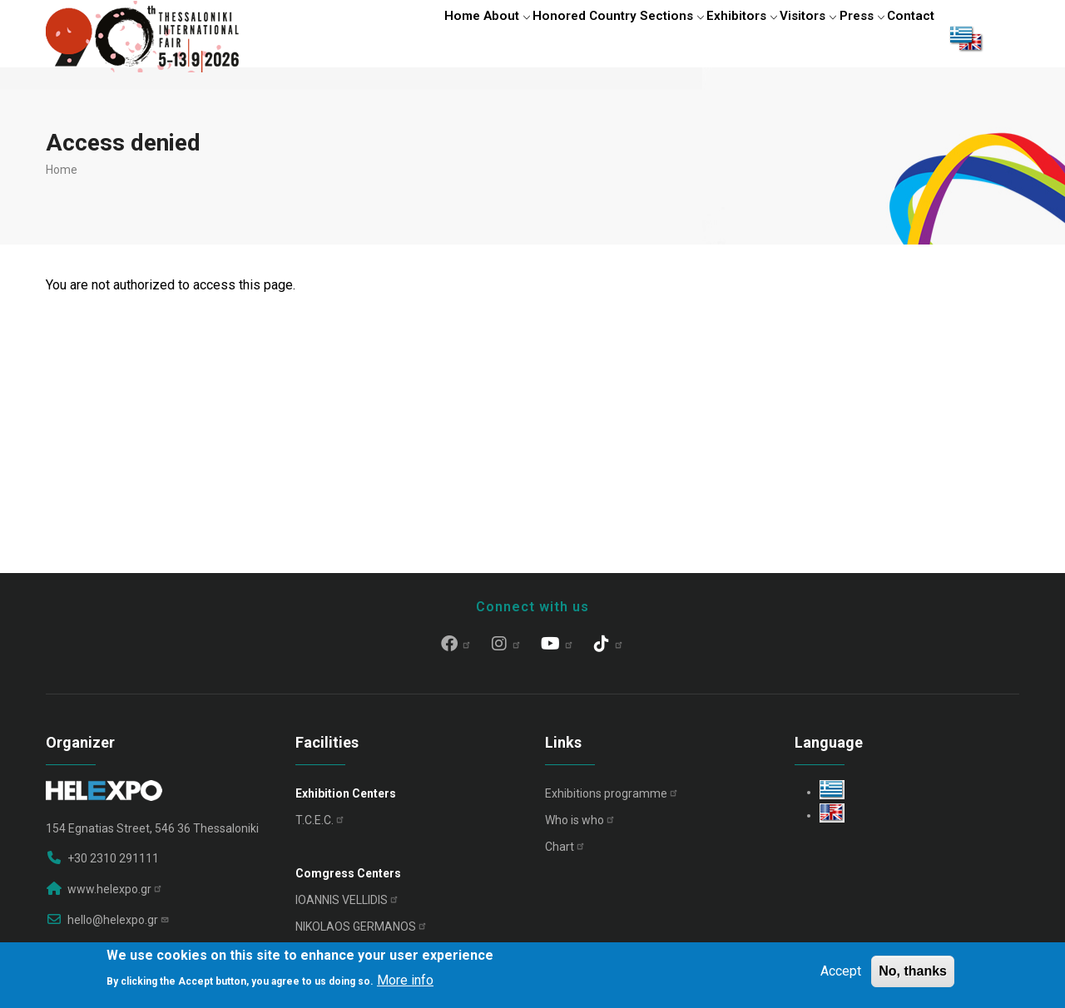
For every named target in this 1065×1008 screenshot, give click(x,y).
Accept (840, 971)
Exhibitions (612, 801)
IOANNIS (347, 907)
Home (392, 37)
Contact (906, 37)
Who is (580, 827)
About (447, 37)
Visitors (782, 37)
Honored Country (532, 37)
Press (846, 37)
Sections (626, 37)
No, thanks (913, 971)
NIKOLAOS (361, 934)
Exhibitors (705, 37)
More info (405, 980)
